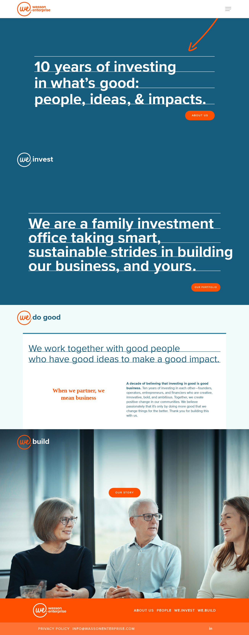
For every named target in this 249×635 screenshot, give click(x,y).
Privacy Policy (54, 628)
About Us (144, 610)
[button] (228, 9)
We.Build (207, 610)
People (164, 610)
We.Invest (184, 610)
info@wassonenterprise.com (103, 628)
